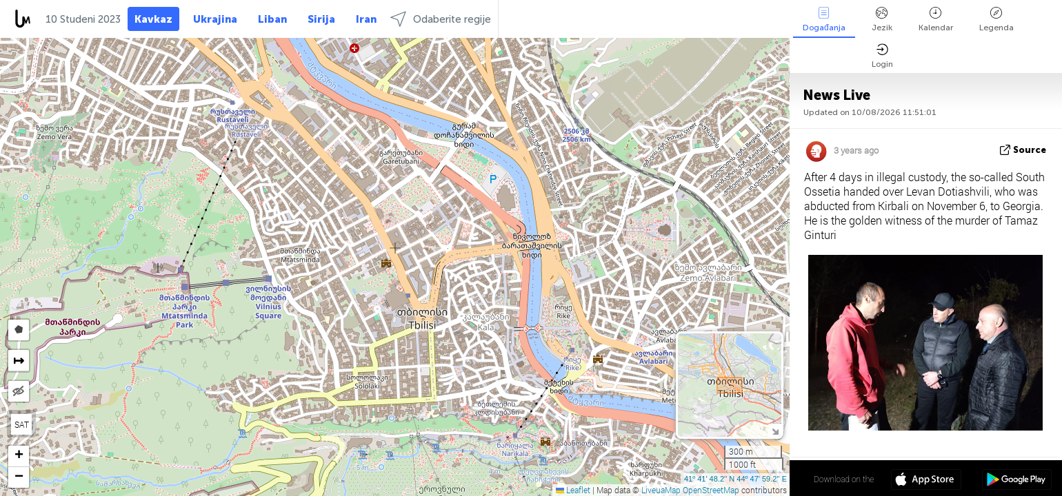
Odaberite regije (440, 19)
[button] (18, 456)
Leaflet (573, 489)
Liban (272, 19)
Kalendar (936, 19)
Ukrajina (215, 19)
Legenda (996, 19)
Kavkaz (153, 19)
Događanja (824, 19)
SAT (21, 424)
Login (882, 56)
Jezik (882, 19)
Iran (366, 19)
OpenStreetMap (711, 489)
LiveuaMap (661, 489)
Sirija (321, 19)
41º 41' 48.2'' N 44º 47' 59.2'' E (735, 479)
